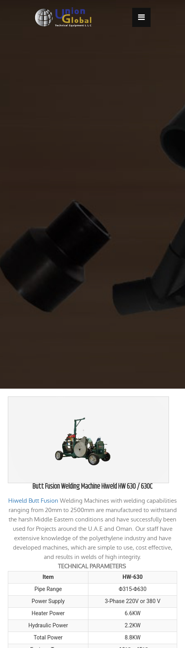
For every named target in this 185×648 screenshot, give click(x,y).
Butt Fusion (43, 500)
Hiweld (17, 500)
